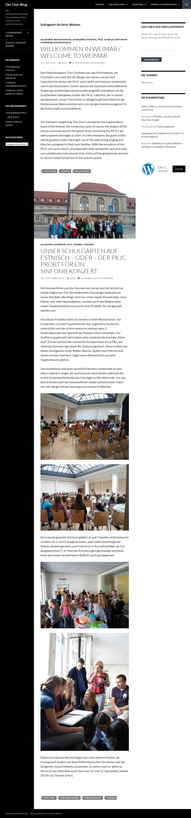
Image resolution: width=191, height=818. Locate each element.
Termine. (99, 4)
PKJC (100, 39)
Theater (89, 244)
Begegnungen (62, 39)
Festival (92, 39)
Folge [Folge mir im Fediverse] (179, 169)
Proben (78, 244)
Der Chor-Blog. (17, 4)
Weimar (65, 171)
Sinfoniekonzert (69, 798)
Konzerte (60, 244)
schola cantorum (115, 39)
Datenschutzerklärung (164, 4)
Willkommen (82, 171)
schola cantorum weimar (16, 44)
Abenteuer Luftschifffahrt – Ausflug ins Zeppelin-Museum (162, 145)
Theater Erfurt (92, 798)
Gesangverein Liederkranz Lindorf (160, 133)
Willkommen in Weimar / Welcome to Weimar (80, 52)
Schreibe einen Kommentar (88, 62)
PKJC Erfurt (13, 117)
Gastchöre (50, 171)
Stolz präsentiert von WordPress (46, 813)
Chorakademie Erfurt (14, 34)
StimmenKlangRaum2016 (55, 42)
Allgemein (46, 39)
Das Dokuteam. (117, 4)
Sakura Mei (147, 106)
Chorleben (79, 39)
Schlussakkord (166, 126)
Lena (64, 62)
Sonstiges (137, 4)
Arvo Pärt (49, 798)
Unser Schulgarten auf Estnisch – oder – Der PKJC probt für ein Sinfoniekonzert (83, 261)
